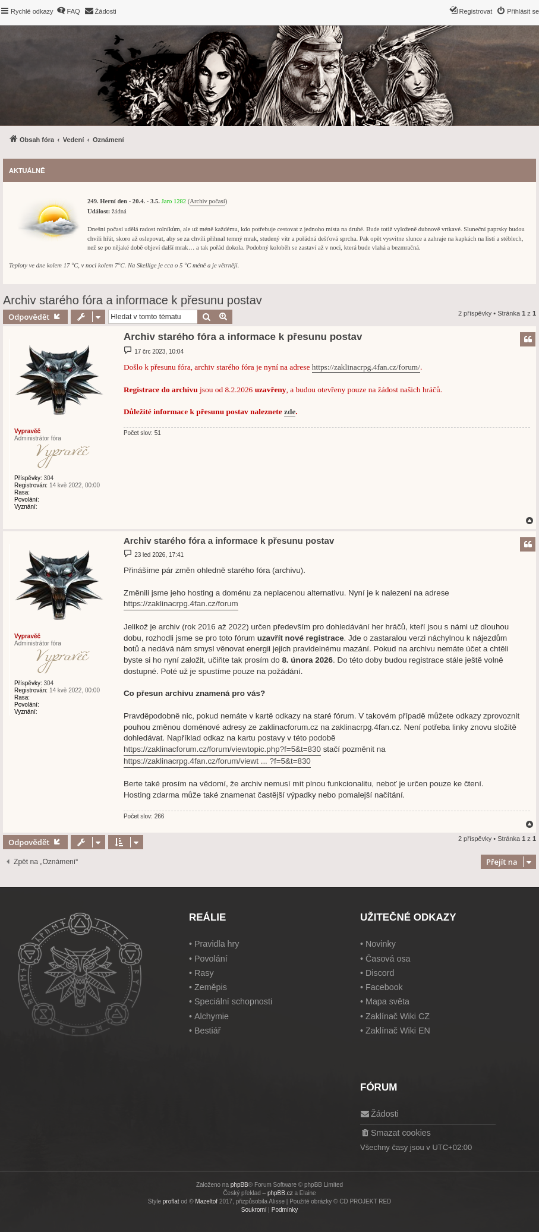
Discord (379, 973)
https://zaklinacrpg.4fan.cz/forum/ (366, 367)
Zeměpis (210, 987)
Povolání (211, 958)
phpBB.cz (280, 1193)
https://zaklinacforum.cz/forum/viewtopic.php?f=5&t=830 (222, 749)
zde (289, 411)
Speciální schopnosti (233, 1001)
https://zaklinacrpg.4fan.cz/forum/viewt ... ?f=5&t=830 (217, 761)
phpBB (239, 1184)
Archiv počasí (207, 201)
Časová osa (388, 958)
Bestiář (207, 1030)
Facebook (384, 987)
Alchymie (211, 1016)
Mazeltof (206, 1201)
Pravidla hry (216, 944)
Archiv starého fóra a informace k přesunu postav (132, 300)
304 (48, 478)
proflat (171, 1201)
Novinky (380, 944)
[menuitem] (68, 11)
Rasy (204, 973)
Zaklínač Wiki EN (397, 1030)
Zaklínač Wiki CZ (397, 1016)
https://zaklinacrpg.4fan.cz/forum (181, 603)
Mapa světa (387, 1001)
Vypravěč (27, 431)
